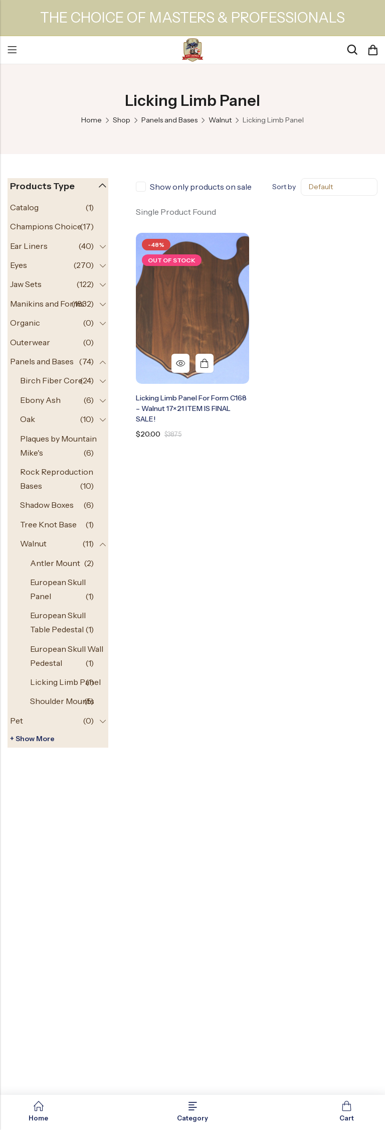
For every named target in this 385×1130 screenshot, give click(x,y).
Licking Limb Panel (65, 682)
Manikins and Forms (47, 304)
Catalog (24, 207)
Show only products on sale (201, 187)
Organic (25, 323)
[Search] (351, 50)
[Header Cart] (372, 50)
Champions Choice (46, 226)
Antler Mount (55, 563)
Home (91, 119)
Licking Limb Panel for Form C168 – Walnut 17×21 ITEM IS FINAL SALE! (191, 408)
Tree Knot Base (48, 524)
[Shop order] (339, 187)
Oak (27, 419)
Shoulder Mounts (62, 701)
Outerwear (30, 342)
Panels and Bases (169, 119)
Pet (16, 721)
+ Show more (32, 738)
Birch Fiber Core (51, 380)
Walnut (220, 119)
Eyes (18, 265)
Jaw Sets (26, 284)
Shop (121, 119)
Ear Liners (29, 246)
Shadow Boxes (47, 505)
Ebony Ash (40, 400)
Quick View (180, 363)
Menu (12, 50)
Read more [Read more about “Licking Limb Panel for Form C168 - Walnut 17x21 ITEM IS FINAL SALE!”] (205, 363)
